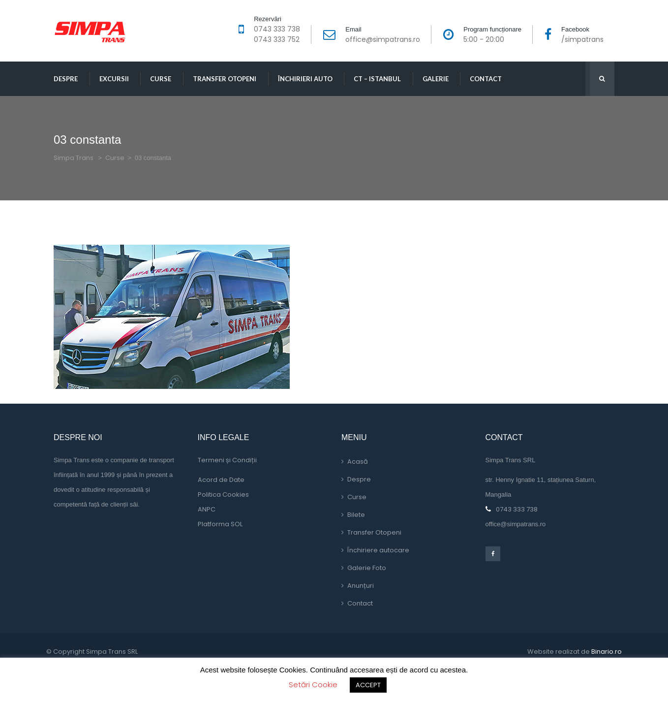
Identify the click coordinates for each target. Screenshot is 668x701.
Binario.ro (606, 651)
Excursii (114, 79)
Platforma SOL (220, 524)
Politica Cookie (223, 494)
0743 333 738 (277, 29)
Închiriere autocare (378, 550)
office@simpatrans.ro (382, 39)
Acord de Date (221, 479)
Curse (160, 79)
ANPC (206, 509)
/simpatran (582, 39)
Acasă (357, 461)
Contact (486, 79)
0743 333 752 (277, 39)
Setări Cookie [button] (313, 684)
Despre (66, 79)
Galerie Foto (366, 568)
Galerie (436, 79)
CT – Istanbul (377, 79)
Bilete (356, 514)
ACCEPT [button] (368, 685)
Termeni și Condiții (227, 460)
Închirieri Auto (305, 79)
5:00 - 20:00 (483, 39)
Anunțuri (360, 585)
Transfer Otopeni (224, 79)
